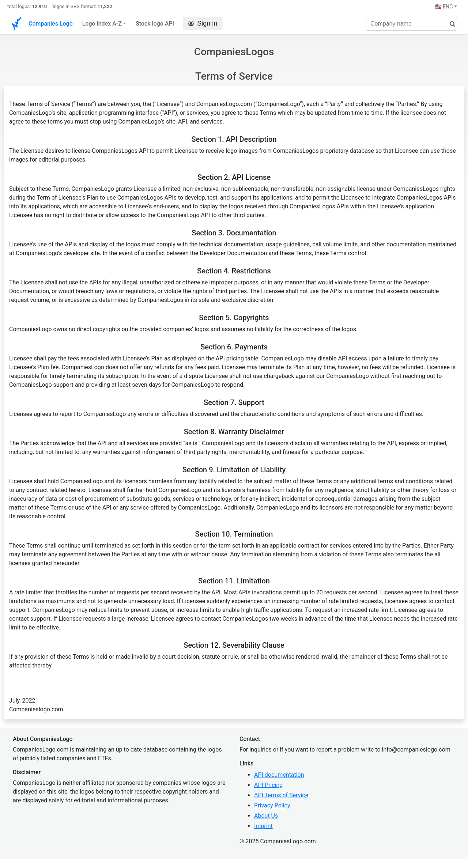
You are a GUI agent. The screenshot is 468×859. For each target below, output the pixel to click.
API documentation (279, 774)
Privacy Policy (272, 805)
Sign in (202, 23)
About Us (266, 815)
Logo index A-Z (102, 23)
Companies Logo (51, 23)
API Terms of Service (281, 795)
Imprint (263, 825)
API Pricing (268, 785)
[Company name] (411, 24)
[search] (449, 24)
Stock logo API (155, 23)
